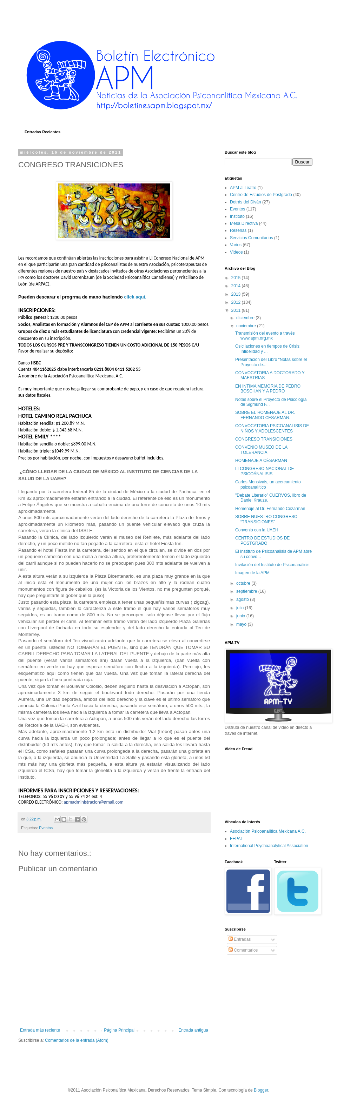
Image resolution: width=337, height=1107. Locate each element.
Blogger (261, 1090)
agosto (243, 599)
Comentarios (243, 950)
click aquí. (135, 297)
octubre (243, 583)
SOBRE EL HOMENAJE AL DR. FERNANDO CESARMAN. (265, 415)
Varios (236, 244)
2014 (236, 285)
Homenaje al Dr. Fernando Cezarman (270, 508)
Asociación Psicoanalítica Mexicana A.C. (268, 831)
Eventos (46, 828)
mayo (242, 624)
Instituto (237, 216)
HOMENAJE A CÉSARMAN (261, 460)
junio (241, 615)
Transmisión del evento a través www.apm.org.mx (265, 336)
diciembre (246, 317)
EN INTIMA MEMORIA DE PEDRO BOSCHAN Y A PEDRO (267, 389)
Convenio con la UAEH (256, 530)
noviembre (246, 325)
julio (240, 607)
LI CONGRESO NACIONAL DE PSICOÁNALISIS (264, 471)
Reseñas (238, 230)
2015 (236, 277)
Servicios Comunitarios (251, 237)
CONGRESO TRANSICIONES (263, 439)
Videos (236, 252)
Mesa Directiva (244, 223)
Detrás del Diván (245, 202)
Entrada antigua (193, 1030)
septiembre (247, 591)
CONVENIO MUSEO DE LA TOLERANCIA (261, 450)
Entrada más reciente (40, 1030)
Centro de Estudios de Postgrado (261, 194)
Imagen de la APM (252, 572)
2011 (236, 310)
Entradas (240, 939)
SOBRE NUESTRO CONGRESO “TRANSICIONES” (266, 519)
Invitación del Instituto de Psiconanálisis (272, 564)
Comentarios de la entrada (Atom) (76, 1040)
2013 (236, 294)
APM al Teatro (243, 187)
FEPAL (236, 838)
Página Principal (119, 1030)
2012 (236, 302)
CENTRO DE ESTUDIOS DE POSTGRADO (262, 540)
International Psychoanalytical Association (269, 845)
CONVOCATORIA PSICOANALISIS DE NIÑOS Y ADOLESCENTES (272, 428)
